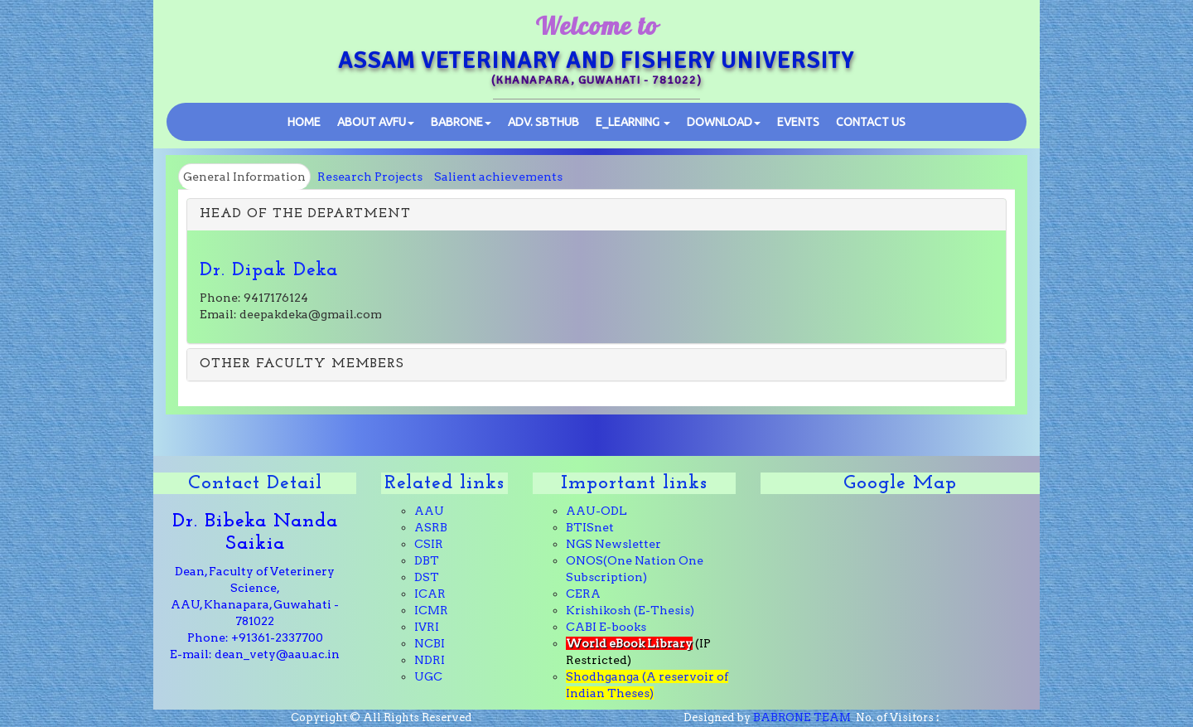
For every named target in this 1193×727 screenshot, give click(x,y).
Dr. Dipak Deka (269, 270)
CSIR (428, 543)
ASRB (430, 527)
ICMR (431, 610)
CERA (583, 593)
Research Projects (370, 176)
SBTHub (543, 121)
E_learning (633, 121)
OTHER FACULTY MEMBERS (302, 364)
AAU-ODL (596, 510)
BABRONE (461, 121)
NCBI (429, 643)
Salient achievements (498, 176)
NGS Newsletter (613, 543)
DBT (426, 560)
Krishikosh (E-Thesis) (630, 610)
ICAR (430, 593)
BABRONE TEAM (802, 717)
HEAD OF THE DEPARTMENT (305, 214)
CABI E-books (606, 626)
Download (724, 121)
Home (304, 121)
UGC (428, 676)
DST (426, 577)
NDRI (429, 659)
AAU (429, 510)
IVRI (426, 626)
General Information (244, 176)
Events (798, 121)
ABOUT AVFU (375, 121)
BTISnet (590, 527)
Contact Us (871, 121)
